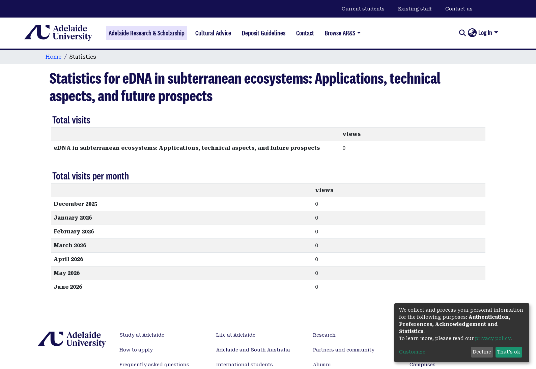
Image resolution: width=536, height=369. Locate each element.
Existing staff (415, 8)
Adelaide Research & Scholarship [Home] (147, 33)
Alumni (322, 364)
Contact (305, 33)
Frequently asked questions (154, 364)
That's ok (508, 351)
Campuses (422, 364)
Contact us (459, 8)
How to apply (136, 349)
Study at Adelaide (141, 335)
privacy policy (492, 338)
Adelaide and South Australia (253, 349)
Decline (482, 351)
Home (53, 57)
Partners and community (343, 349)
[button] (472, 33)
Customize (412, 351)
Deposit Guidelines (263, 33)
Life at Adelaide (235, 335)
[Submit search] (462, 33)
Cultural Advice (213, 33)
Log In (485, 33)
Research (324, 335)
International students (244, 364)
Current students (363, 8)
